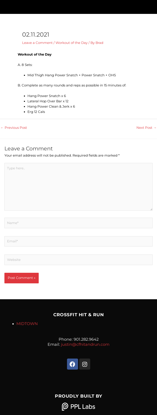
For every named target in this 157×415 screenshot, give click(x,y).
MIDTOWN (27, 323)
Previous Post (13, 128)
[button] (78, 5)
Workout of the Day (72, 43)
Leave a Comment (37, 43)
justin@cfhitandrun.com (85, 344)
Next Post (146, 128)
